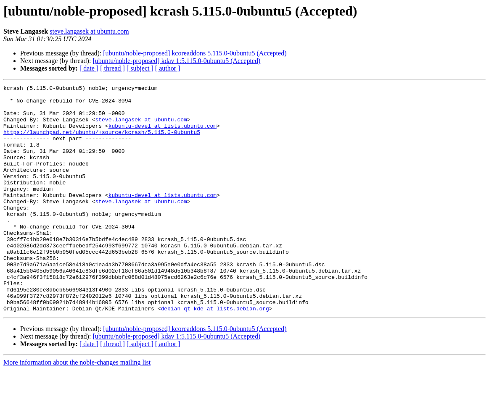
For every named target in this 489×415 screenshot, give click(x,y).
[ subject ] (140, 68)
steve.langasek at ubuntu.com (89, 31)
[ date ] (88, 68)
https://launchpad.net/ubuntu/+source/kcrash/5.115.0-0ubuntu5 (101, 142)
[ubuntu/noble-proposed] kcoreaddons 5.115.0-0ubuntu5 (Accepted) (194, 53)
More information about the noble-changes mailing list (77, 407)
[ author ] (167, 68)
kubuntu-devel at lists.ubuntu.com (162, 134)
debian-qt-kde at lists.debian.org (215, 353)
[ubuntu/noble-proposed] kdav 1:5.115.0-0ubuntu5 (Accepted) (176, 60)
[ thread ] (112, 68)
